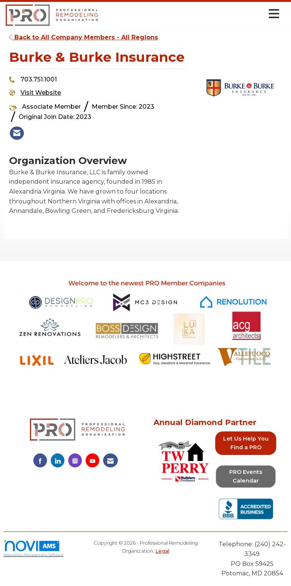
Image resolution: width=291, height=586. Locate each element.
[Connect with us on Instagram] (75, 460)
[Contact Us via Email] (110, 460)
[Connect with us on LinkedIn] (57, 460)
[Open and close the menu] (191, 14)
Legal (162, 551)
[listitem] (17, 133)
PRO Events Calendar (245, 476)
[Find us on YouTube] (92, 460)
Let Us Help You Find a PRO (246, 443)
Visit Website (40, 92)
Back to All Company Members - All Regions (83, 37)
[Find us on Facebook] (40, 460)
